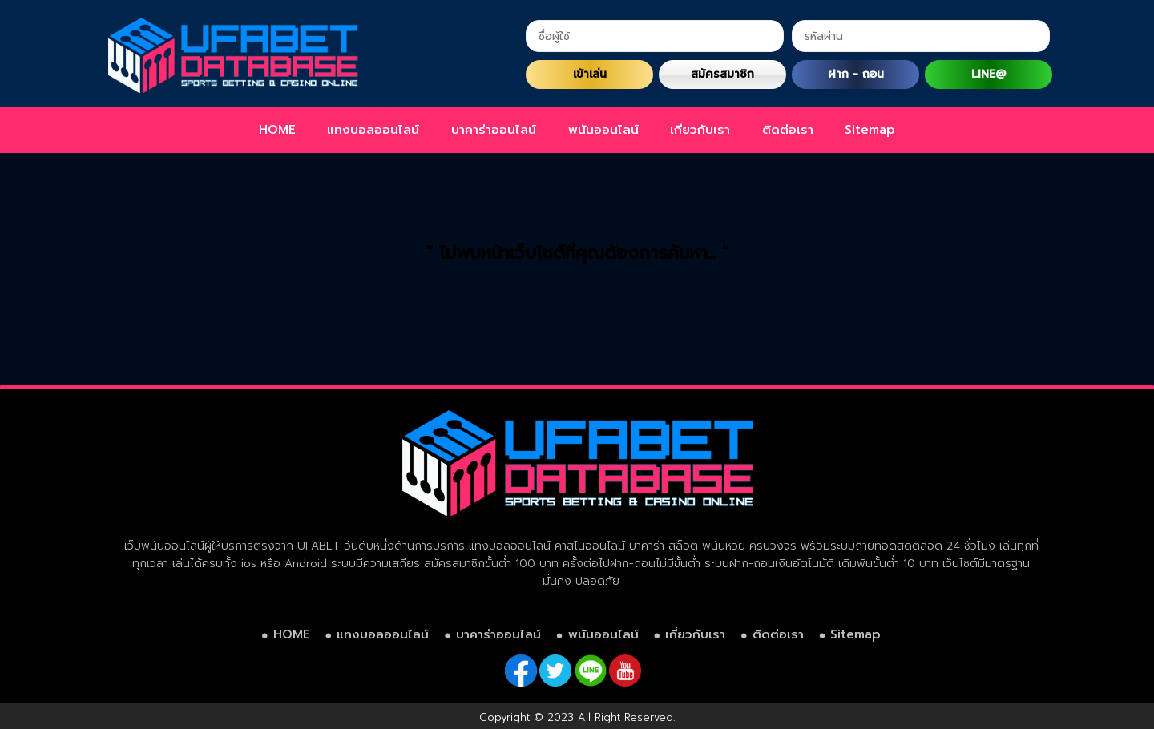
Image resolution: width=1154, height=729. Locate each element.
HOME (277, 130)
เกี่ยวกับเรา (700, 130)
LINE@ (988, 74)
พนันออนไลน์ (603, 130)
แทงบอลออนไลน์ (373, 130)
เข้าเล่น (590, 74)
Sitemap (870, 130)
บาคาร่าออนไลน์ (493, 130)
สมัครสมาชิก (722, 74)
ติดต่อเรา (787, 130)
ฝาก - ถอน (856, 74)
